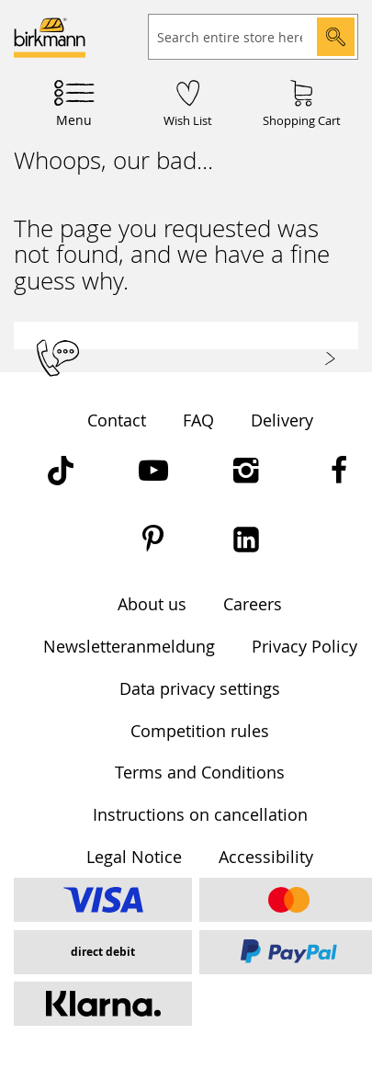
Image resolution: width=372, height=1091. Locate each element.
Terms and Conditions (200, 772)
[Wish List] (187, 102)
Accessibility (266, 857)
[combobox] (253, 37)
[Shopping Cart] (302, 102)
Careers (252, 604)
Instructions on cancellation (200, 814)
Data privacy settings (199, 688)
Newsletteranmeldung (129, 646)
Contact (116, 420)
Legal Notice (134, 857)
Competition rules (199, 731)
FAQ (198, 420)
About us (152, 604)
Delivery (282, 420)
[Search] (336, 36)
